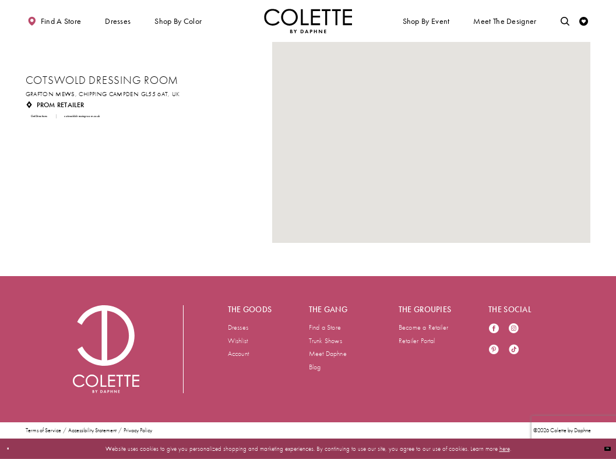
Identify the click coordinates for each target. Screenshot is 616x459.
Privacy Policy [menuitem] (138, 431)
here (504, 448)
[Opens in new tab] (103, 94)
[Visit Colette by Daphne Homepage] (106, 349)
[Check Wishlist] (584, 21)
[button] (118, 21)
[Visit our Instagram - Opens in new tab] (513, 329)
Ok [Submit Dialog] (602, 448)
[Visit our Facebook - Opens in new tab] (493, 329)
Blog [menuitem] (315, 367)
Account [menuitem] (238, 353)
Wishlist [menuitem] (238, 340)
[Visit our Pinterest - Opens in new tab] (493, 350)
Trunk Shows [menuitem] (325, 340)
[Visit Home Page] (308, 21)
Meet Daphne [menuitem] (328, 353)
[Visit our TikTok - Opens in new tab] (513, 350)
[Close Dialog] (12, 449)
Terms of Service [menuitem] (43, 431)
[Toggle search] (565, 21)
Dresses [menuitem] (238, 327)
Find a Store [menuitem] (325, 327)
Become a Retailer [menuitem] (423, 327)
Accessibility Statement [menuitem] (92, 431)
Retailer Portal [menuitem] (417, 340)
